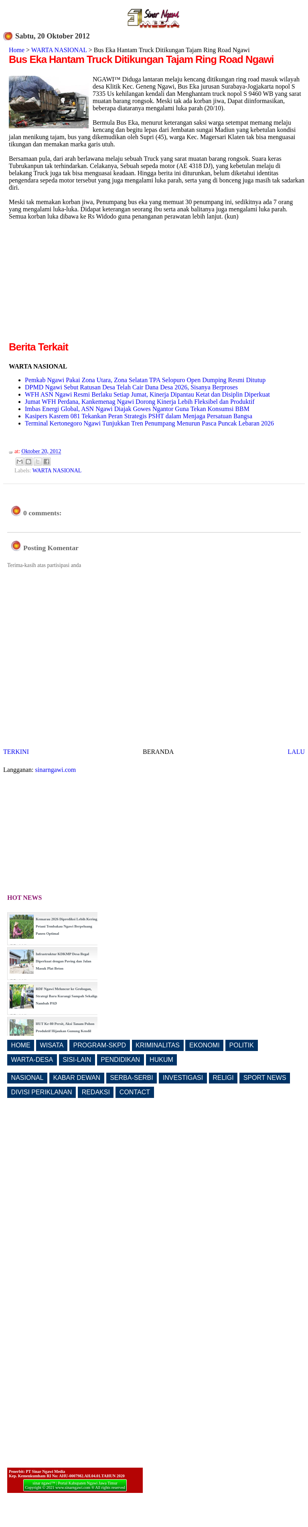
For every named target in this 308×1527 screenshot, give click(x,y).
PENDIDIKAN (120, 1059)
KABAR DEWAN (77, 1077)
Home (16, 50)
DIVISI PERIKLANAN (41, 1092)
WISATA (52, 1045)
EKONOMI (204, 1045)
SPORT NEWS (264, 1077)
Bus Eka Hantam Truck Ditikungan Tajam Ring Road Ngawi (141, 59)
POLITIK (241, 1045)
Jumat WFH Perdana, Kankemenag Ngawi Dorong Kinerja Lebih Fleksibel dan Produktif (139, 401)
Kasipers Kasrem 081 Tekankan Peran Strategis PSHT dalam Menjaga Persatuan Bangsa (138, 416)
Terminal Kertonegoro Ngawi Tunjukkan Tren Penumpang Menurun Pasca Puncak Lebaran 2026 (149, 423)
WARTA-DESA (32, 1059)
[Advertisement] (76, 283)
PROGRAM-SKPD (99, 1045)
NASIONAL (27, 1077)
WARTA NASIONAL (59, 50)
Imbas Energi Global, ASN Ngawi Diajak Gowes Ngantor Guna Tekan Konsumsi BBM (137, 408)
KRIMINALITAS (158, 1045)
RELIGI (223, 1077)
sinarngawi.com (55, 769)
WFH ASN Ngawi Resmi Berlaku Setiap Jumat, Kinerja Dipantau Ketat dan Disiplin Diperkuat (147, 394)
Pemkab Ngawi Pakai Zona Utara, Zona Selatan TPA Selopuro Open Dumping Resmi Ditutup (145, 380)
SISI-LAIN (77, 1059)
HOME (20, 1045)
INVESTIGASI (183, 1077)
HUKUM (161, 1059)
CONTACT (135, 1092)
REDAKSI (96, 1092)
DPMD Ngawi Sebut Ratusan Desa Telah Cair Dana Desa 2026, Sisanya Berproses (131, 387)
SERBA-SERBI (131, 1077)
